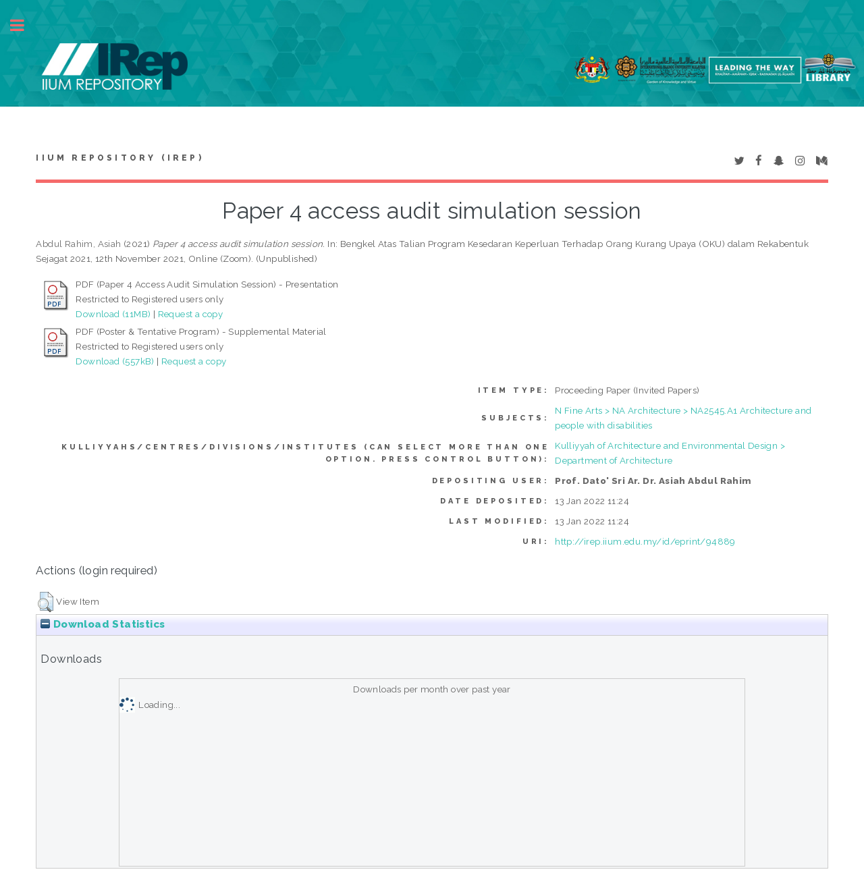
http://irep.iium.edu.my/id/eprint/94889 (645, 541)
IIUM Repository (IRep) (119, 158)
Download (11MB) (113, 313)
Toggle (24, 25)
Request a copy (190, 313)
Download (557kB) (115, 361)
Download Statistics (102, 624)
